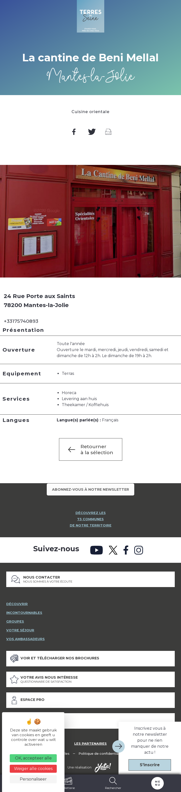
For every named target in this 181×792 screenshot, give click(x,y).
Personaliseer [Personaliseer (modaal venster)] (33, 779)
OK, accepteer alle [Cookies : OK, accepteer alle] (33, 758)
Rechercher (113, 783)
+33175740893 (21, 321)
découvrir (17, 602)
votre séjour (20, 628)
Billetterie (67, 783)
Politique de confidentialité (101, 752)
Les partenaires (90, 742)
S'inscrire (150, 764)
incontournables (24, 611)
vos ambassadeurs (25, 637)
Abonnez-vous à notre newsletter (90, 489)
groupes (15, 620)
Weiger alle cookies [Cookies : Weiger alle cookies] (33, 768)
